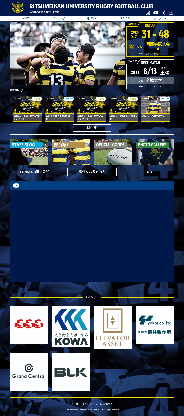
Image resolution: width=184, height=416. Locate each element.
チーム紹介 (59, 18)
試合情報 (125, 18)
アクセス (76, 403)
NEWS (26, 18)
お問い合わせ (106, 403)
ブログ (158, 18)
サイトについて (89, 403)
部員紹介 (92, 18)
